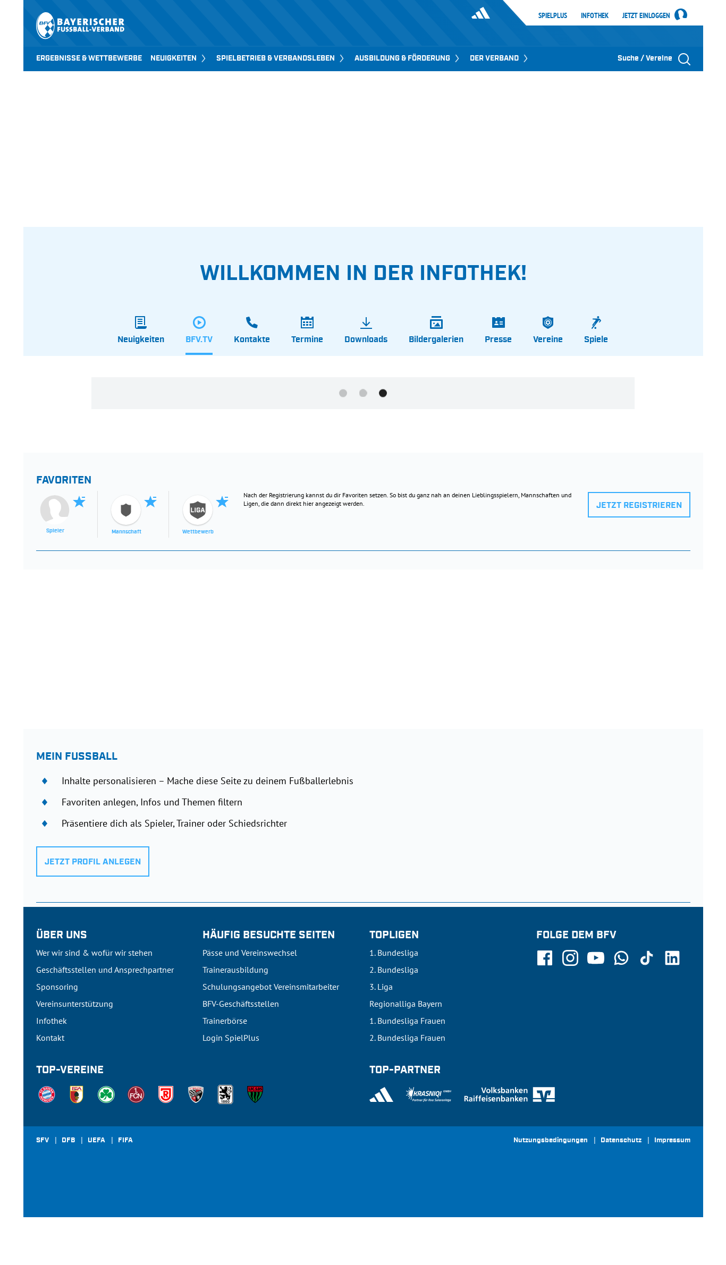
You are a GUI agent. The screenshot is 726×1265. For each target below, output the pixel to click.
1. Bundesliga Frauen (407, 1020)
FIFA (125, 1140)
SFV (42, 1140)
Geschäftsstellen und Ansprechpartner (105, 969)
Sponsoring (57, 986)
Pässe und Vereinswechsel (249, 952)
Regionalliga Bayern (405, 1003)
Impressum (672, 1140)
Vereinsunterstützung (74, 1003)
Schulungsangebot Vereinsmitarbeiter (270, 986)
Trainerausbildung (235, 969)
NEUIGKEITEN (179, 58)
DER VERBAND (500, 58)
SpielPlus (552, 15)
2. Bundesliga (393, 969)
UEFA (96, 1140)
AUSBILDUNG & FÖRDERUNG (407, 58)
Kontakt (50, 1037)
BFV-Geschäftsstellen (240, 1003)
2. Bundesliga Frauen (407, 1037)
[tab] (140, 335)
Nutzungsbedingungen (550, 1140)
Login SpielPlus (230, 1037)
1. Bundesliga (393, 952)
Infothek (595, 15)
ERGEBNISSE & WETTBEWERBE (89, 58)
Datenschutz (621, 1140)
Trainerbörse (224, 1020)
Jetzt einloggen (646, 16)
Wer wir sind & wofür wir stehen (94, 952)
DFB (68, 1140)
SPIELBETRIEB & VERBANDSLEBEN (281, 58)
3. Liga (381, 986)
